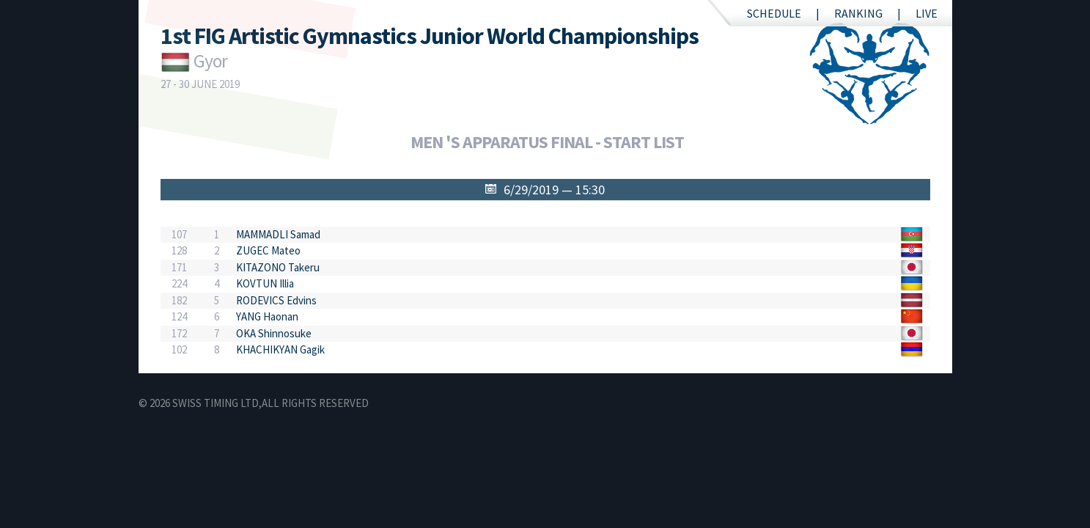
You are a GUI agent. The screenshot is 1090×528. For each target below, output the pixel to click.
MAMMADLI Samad (278, 234)
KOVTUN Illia (265, 283)
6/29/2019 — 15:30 (554, 189)
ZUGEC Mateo (268, 250)
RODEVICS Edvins (276, 300)
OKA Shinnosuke (274, 333)
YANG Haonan (267, 316)
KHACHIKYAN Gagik (280, 349)
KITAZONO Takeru (278, 267)
